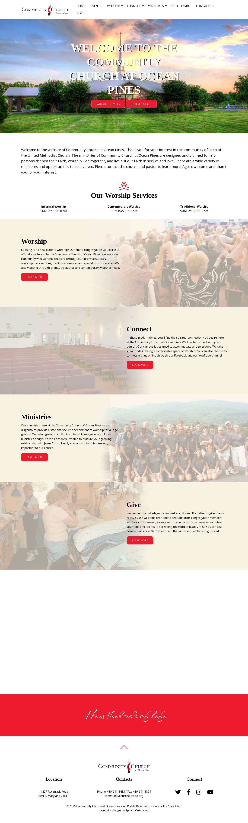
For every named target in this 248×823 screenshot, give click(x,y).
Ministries (156, 6)
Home (81, 6)
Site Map (175, 806)
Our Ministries (141, 104)
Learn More (34, 277)
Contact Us (205, 6)
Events (96, 6)
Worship (113, 6)
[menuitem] (81, 6)
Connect (134, 6)
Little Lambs (180, 6)
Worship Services (108, 104)
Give (80, 13)
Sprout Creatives (136, 810)
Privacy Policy (158, 806)
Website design (111, 810)
